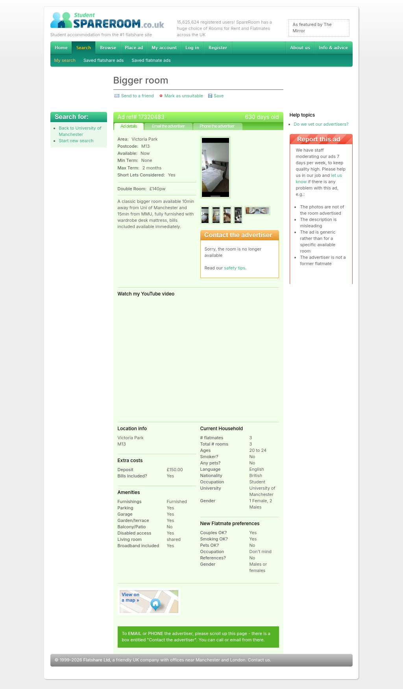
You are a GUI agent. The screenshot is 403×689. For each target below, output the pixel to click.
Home (61, 47)
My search (65, 60)
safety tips (234, 268)
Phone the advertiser (217, 126)
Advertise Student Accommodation (133, 47)
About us (299, 47)
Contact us (259, 660)
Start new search (76, 140)
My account (164, 47)
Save (219, 95)
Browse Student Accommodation (107, 47)
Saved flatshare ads (103, 60)
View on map (149, 601)
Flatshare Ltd (96, 660)
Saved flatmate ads (150, 60)
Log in (192, 47)
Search (83, 47)
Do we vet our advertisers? (321, 124)
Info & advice (333, 47)
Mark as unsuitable (184, 95)
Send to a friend (137, 95)
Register (217, 47)
